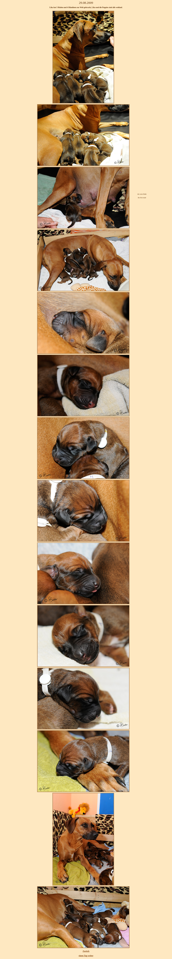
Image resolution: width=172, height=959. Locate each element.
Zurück (86, 951)
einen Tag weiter (86, 956)
